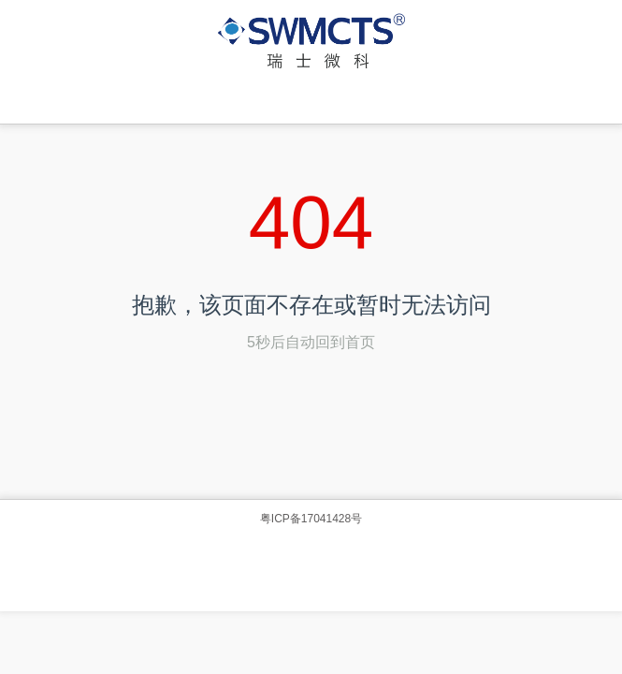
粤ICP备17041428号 (311, 518)
